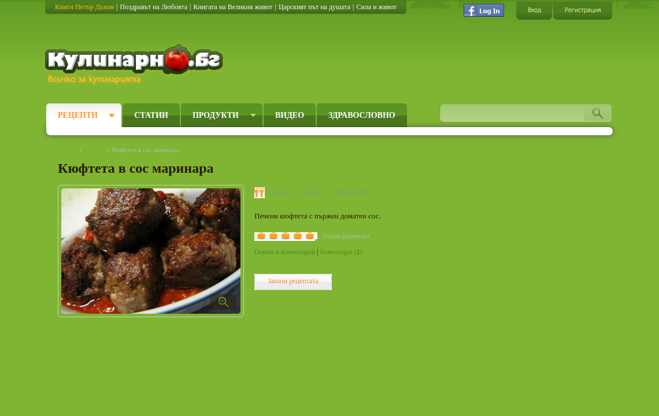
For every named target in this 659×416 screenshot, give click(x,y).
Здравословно (361, 115)
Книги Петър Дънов (84, 7)
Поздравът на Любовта (153, 7)
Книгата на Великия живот (232, 7)
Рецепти (78, 115)
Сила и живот (376, 7)
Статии (151, 115)
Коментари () (341, 252)
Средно (278, 191)
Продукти (215, 115)
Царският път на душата (314, 7)
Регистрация (582, 10)
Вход (534, 10)
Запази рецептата (293, 281)
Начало (67, 149)
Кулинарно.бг (135, 65)
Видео (289, 115)
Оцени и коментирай (284, 252)
